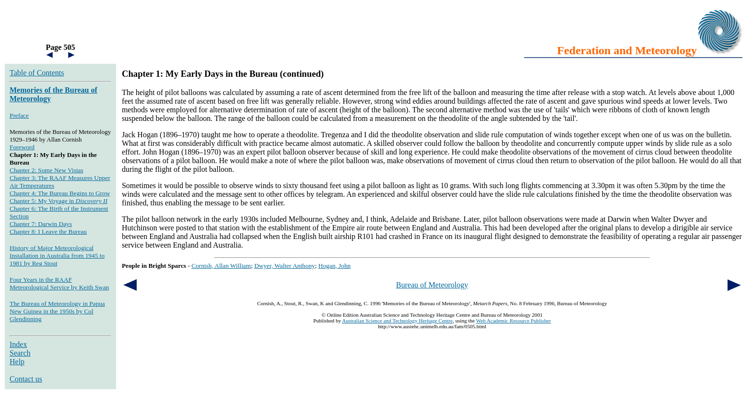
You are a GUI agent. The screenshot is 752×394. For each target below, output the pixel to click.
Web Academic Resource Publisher (513, 320)
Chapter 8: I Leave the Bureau (48, 231)
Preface (19, 115)
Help (17, 362)
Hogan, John (334, 265)
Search (20, 353)
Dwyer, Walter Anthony (284, 265)
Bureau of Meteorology (432, 285)
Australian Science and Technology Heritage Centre (397, 320)
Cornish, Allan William (221, 265)
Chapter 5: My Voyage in (58, 200)
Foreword (22, 147)
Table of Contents (37, 73)
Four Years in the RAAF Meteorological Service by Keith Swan (59, 283)
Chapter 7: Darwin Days (41, 223)
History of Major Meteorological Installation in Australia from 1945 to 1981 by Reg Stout (57, 255)
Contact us (26, 379)
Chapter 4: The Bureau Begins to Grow (60, 193)
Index (18, 344)
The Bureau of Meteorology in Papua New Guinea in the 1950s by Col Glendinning (57, 311)
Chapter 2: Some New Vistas (46, 170)
